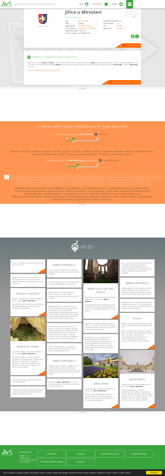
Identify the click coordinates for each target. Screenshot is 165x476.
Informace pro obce (110, 453)
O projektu (51, 453)
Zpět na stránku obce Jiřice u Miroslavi (126, 82)
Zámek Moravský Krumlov (75, 193)
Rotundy (50, 182)
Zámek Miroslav (21, 188)
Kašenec (87, 151)
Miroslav (129, 151)
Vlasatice (129, 154)
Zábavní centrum (128, 182)
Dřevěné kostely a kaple (34, 182)
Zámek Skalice (112, 191)
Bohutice (14, 151)
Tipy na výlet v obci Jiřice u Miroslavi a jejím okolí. (43, 70)
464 (118, 23)
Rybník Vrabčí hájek (33, 193)
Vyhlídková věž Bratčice (63, 199)
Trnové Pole (103, 154)
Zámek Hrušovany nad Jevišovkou (30, 191)
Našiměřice (37, 154)
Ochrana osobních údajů (51, 461)
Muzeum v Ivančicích (103, 199)
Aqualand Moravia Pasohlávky (135, 191)
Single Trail (104, 182)
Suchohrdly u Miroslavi (77, 154)
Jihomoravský (83, 21)
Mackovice (119, 151)
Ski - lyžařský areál (61, 177)
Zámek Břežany (55, 188)
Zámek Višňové (145, 196)
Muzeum (115, 182)
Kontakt (80, 461)
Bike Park (93, 182)
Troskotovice (117, 154)
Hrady (149, 177)
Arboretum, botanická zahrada (119, 177)
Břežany (36, 151)
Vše (6, 177)
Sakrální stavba (144, 182)
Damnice (56, 151)
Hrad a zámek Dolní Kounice (127, 193)
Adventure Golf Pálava (53, 196)
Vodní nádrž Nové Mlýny (77, 196)
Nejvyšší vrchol (80, 182)
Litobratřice (107, 151)
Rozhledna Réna (83, 199)
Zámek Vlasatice (39, 188)
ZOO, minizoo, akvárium (20, 177)
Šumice (93, 154)
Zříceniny (18, 182)
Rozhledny (139, 177)
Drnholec (77, 151)
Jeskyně (60, 182)
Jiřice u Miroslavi (83, 12)
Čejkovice (46, 151)
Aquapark (36, 177)
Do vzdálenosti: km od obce (74, 134)
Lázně (69, 182)
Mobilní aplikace (139, 453)
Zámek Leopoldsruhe (76, 191)
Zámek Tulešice (128, 196)
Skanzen (75, 177)
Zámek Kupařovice (52, 193)
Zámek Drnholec (56, 191)
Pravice (61, 154)
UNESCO (47, 177)
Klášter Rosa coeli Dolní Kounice (27, 196)
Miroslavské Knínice (144, 151)
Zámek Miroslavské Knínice (94, 188)
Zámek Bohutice (72, 188)
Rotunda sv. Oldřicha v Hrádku (105, 196)
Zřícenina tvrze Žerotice (101, 193)
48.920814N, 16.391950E (86, 28)
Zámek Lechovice (96, 191)
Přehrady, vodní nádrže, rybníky (93, 177)
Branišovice (25, 151)
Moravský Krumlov (84, 26)
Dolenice (67, 151)
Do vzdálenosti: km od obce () (72, 160)
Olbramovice (50, 154)
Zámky (157, 177)
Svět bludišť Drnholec (119, 188)
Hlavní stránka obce (133, 45)
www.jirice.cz (121, 28)
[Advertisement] (82, 105)
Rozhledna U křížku (140, 188)
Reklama (81, 453)
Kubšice (96, 151)
